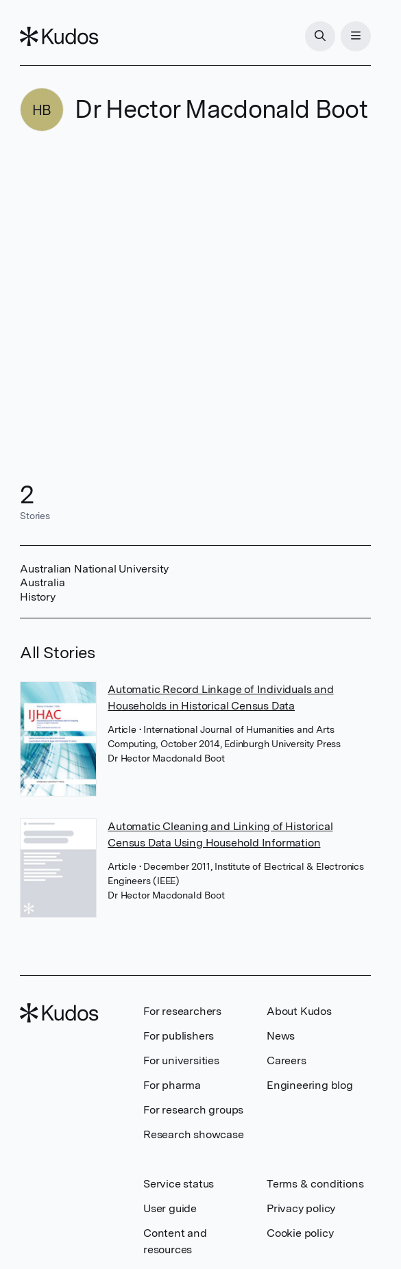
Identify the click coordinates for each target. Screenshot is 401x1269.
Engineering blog (310, 1085)
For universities (181, 1060)
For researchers (182, 1011)
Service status (178, 1183)
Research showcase (193, 1134)
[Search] (320, 36)
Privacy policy (301, 1208)
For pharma (172, 1085)
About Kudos (299, 1011)
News (281, 1035)
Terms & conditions (315, 1183)
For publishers (178, 1035)
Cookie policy (300, 1233)
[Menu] (356, 36)
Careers (286, 1060)
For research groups (193, 1109)
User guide (170, 1208)
